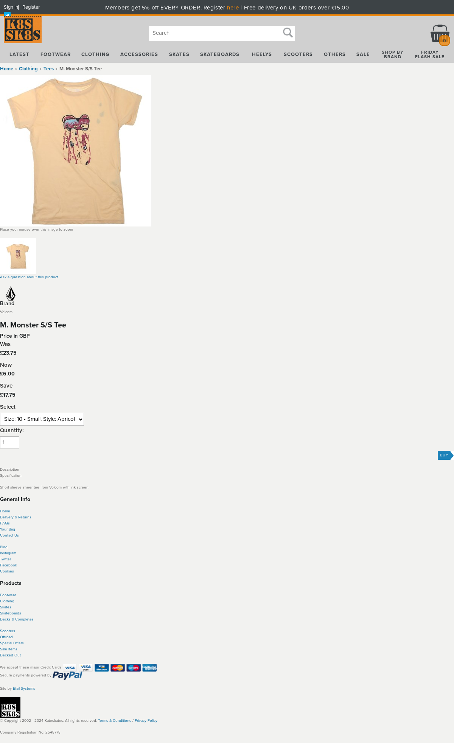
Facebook (8, 565)
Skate (4, 613)
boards (15, 613)
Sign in (11, 7)
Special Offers (12, 643)
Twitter (5, 559)
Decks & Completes (17, 619)
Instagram (8, 553)
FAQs (5, 523)
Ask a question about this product (29, 277)
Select (8, 407)
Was (5, 344)
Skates (5, 607)
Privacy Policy (146, 720)
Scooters (7, 631)
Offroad (6, 637)
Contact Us (9, 535)
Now (6, 365)
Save (6, 386)
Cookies (7, 571)
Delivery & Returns (15, 517)
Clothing (7, 601)
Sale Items (8, 649)
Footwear (8, 595)
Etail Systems (24, 688)
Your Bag (7, 529)
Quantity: (12, 430)
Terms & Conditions (114, 720)
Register (31, 7)
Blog (4, 547)
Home (6, 69)
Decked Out (10, 655)
